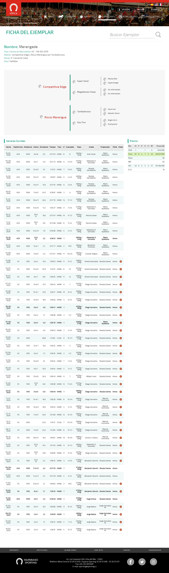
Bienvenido (14, 550)
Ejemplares (108, 16)
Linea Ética (98, 550)
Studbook (155, 10)
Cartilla (140, 10)
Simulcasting (152, 16)
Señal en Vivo (130, 16)
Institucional (42, 550)
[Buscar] (132, 35)
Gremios (126, 550)
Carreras (71, 16)
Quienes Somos (70, 550)
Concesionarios (155, 550)
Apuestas (126, 10)
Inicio (51, 16)
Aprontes (89, 16)
